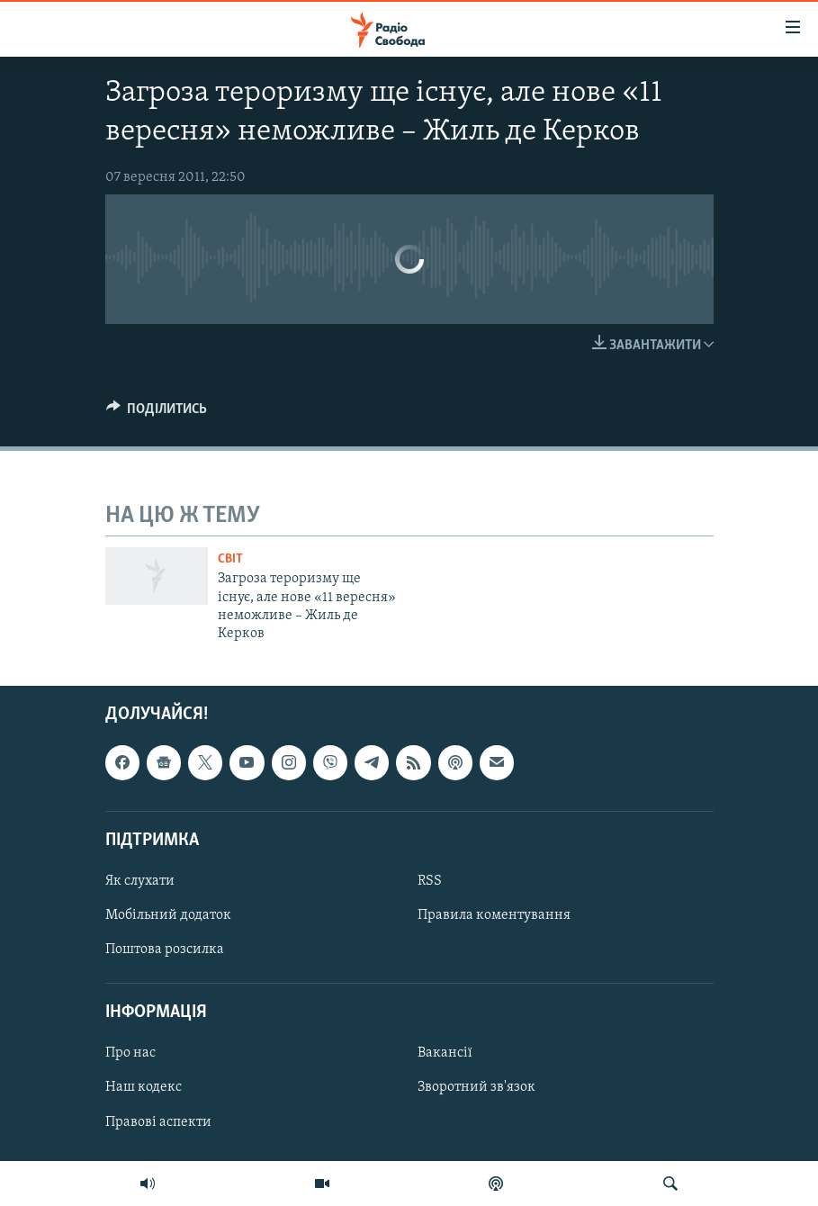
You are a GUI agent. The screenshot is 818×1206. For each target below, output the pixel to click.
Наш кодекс (143, 1087)
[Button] (157, 413)
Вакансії (445, 1053)
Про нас (130, 1053)
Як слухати (140, 881)
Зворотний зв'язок (476, 1087)
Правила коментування (494, 915)
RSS (430, 881)
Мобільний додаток (168, 915)
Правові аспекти (158, 1121)
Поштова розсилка (164, 949)
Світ (230, 559)
